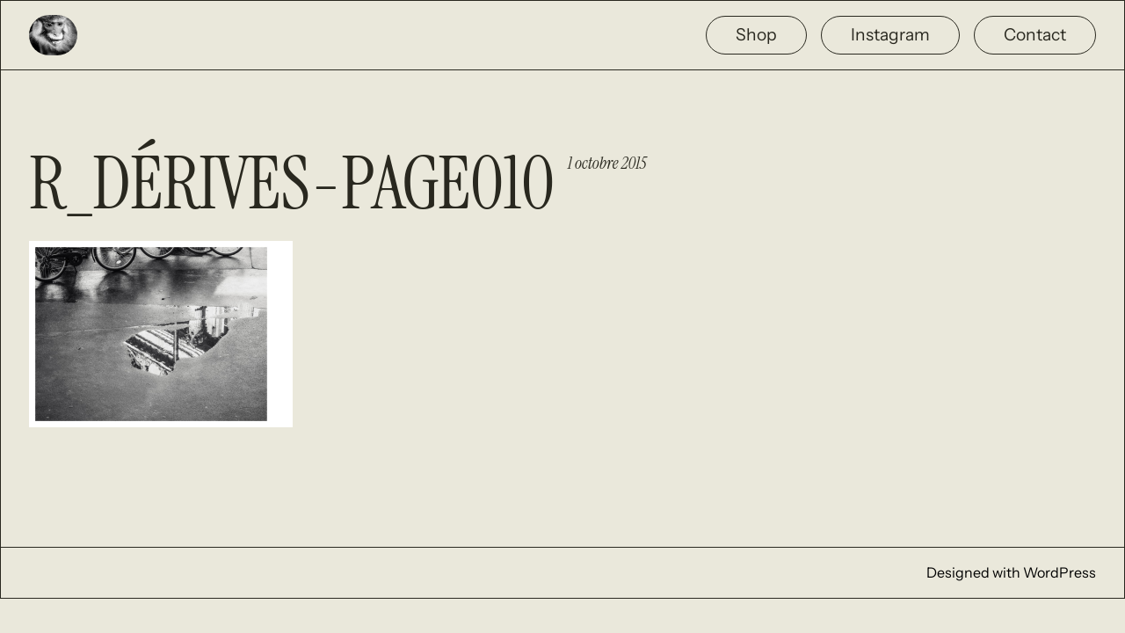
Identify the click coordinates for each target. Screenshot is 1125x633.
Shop (756, 34)
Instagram (890, 34)
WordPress (1059, 572)
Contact (1035, 34)
